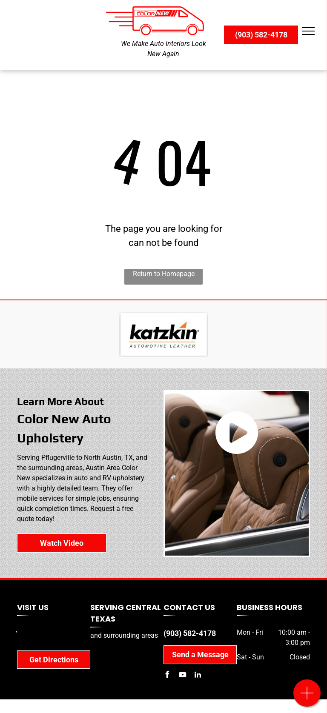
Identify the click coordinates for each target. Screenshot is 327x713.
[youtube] (182, 675)
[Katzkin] (163, 334)
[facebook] (166, 675)
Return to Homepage (164, 274)
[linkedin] (197, 675)
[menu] (308, 31)
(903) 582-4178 (190, 633)
